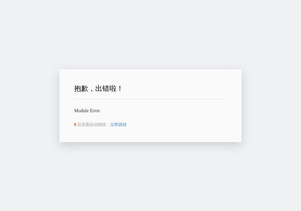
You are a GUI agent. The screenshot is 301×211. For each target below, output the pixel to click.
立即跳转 (120, 124)
